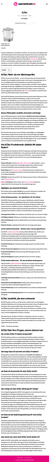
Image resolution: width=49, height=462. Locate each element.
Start (19, 15)
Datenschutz (28, 457)
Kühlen (3, 182)
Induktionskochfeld (13, 232)
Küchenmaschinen (17, 170)
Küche (27, 90)
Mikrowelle (27, 163)
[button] (1, 4)
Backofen (20, 163)
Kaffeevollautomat (16, 263)
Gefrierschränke (29, 182)
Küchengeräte (33, 59)
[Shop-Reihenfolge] (24, 23)
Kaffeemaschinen (9, 179)
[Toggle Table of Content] (8, 70)
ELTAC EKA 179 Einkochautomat (5, 44)
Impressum (20, 457)
